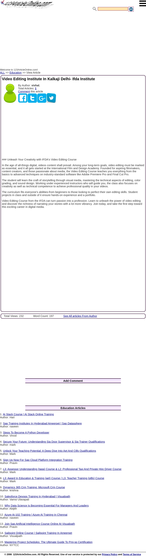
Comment (24, 91)
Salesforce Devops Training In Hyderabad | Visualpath (37, 496)
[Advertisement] (73, 40)
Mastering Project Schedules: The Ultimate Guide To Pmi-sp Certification (49, 542)
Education (16, 72)
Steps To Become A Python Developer (26, 432)
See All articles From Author (80, 316)
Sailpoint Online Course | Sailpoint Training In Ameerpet (38, 532)
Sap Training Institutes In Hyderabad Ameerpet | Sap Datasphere (42, 423)
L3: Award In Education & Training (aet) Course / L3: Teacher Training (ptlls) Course (53, 478)
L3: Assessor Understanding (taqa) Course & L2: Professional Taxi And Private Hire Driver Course (62, 469)
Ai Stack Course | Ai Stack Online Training (28, 414)
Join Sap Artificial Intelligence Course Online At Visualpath (40, 523)
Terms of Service (132, 554)
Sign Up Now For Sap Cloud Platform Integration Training (38, 459)
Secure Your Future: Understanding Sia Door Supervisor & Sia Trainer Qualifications (54, 441)
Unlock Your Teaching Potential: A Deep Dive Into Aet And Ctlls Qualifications (49, 450)
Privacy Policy (109, 554)
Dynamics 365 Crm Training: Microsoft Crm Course (34, 487)
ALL (2, 72)
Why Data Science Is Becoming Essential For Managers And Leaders (47, 505)
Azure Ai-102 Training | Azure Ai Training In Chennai (35, 514)
